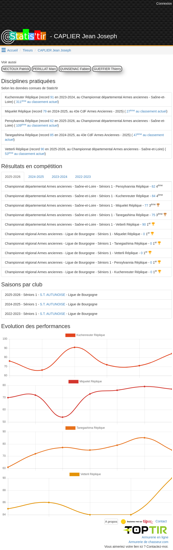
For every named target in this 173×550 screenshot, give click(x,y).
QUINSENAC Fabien (75, 69)
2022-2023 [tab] (83, 177)
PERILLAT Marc (44, 69)
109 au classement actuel (36, 125)
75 (153, 215)
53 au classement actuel (25, 154)
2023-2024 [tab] (59, 177)
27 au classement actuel (146, 111)
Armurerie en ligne (155, 537)
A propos (111, 521)
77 (146, 205)
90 (42, 149)
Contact (161, 521)
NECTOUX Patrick (16, 69)
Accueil (12, 50)
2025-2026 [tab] (12, 177)
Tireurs (28, 50)
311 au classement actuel (36, 102)
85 (52, 135)
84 (154, 196)
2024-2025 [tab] (36, 177)
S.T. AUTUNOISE (52, 295)
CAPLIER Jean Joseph (54, 50)
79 (45, 111)
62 (52, 121)
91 (52, 97)
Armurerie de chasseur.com (148, 542)
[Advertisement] (87, 17)
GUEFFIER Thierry (107, 69)
